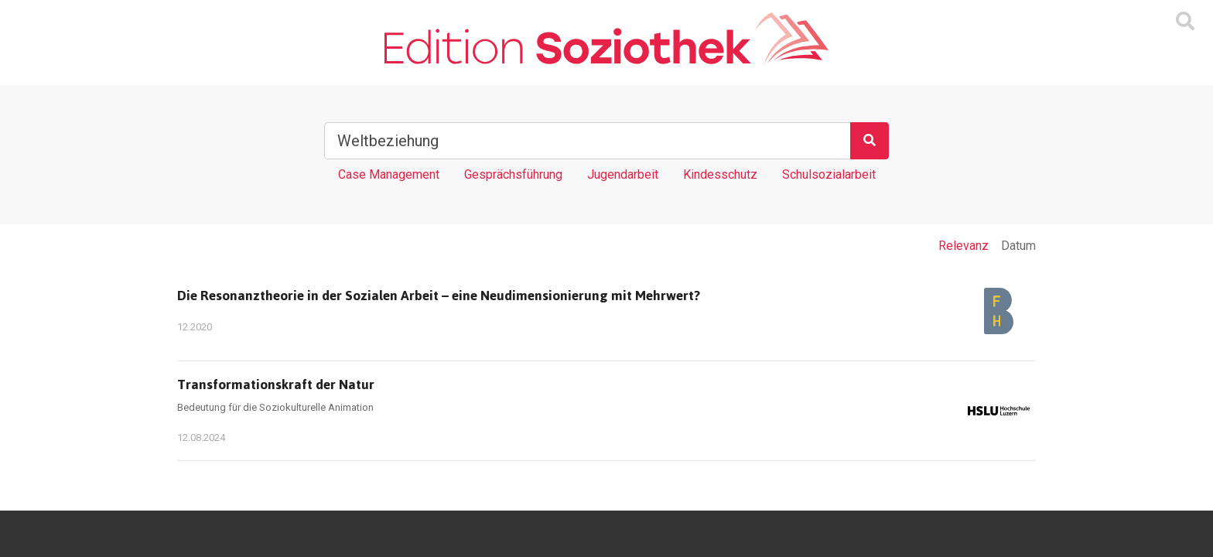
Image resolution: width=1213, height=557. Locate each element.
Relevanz (963, 245)
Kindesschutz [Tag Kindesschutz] (720, 174)
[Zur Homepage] (606, 39)
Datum (1018, 245)
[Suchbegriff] (587, 140)
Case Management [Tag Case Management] (388, 174)
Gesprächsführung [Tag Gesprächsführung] (513, 174)
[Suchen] (869, 140)
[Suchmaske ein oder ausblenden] (1185, 22)
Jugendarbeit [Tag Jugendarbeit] (622, 174)
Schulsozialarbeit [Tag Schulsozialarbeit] (829, 174)
